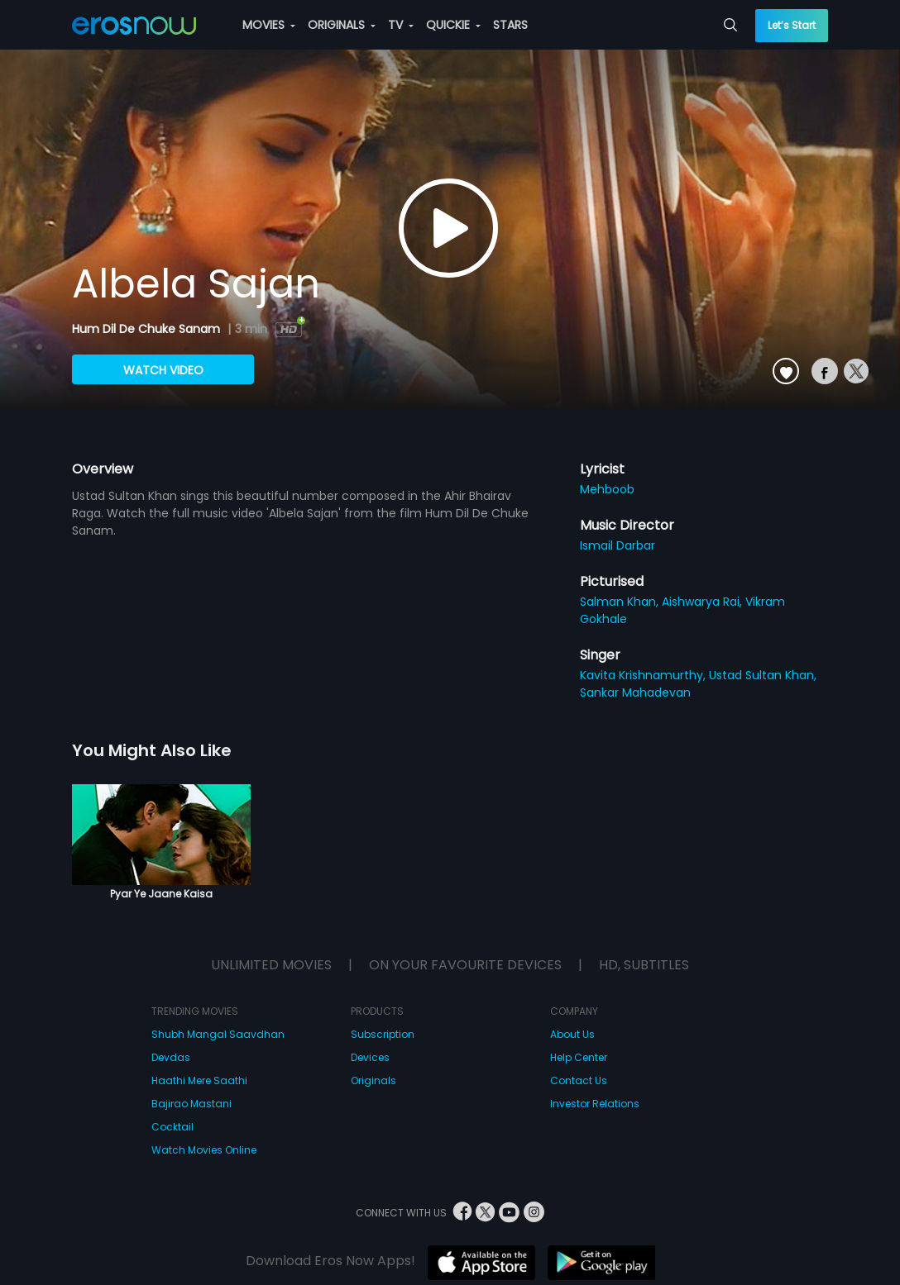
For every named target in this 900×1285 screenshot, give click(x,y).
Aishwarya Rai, (703, 601)
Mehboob (607, 489)
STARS (510, 25)
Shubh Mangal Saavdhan (218, 1034)
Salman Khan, (621, 601)
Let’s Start (792, 25)
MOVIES (268, 25)
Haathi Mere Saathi (199, 1080)
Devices (370, 1057)
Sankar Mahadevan (635, 692)
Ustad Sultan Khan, (762, 675)
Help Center (578, 1057)
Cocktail (172, 1127)
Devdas (170, 1057)
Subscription (382, 1034)
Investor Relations (594, 1104)
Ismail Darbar (617, 545)
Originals (373, 1080)
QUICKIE (453, 25)
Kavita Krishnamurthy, (644, 675)
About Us (572, 1034)
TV (401, 25)
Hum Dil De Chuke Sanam (147, 329)
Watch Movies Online (203, 1150)
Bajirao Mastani (191, 1104)
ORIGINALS (342, 25)
